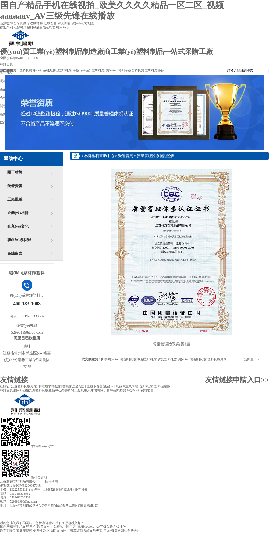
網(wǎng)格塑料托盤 (192, 359)
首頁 (76, 156)
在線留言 (50, 23)
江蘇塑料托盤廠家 (24, 386)
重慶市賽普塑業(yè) (100, 386)
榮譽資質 (14, 186)
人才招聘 (93, 390)
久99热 (61, 531)
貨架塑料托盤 (167, 359)
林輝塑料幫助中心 (99, 156)
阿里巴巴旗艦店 (27, 338)
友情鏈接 (14, 380)
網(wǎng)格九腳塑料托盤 (30, 390)
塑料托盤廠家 (154, 70)
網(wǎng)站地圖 (83, 23)
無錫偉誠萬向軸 (127, 386)
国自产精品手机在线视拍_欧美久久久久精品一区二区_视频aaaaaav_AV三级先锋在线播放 (63, 527)
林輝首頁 (6, 390)
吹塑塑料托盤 (147, 359)
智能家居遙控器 (73, 386)
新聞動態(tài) (122, 390)
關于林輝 (14, 172)
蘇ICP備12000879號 (27, 485)
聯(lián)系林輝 (19, 240)
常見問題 (64, 23)
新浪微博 (6, 23)
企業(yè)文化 (18, 226)
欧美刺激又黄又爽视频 (16, 531)
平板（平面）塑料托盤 (89, 70)
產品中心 (54, 390)
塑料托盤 (25, 70)
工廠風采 (80, 390)
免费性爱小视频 (44, 531)
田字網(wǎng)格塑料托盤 (119, 359)
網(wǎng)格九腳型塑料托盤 (52, 70)
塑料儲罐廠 (162, 386)
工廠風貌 (14, 199)
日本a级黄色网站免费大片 (121, 531)
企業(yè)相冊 (18, 213)
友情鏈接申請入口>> (237, 380)
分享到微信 (21, 23)
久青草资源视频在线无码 (84, 531)
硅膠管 (5, 386)
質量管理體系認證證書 (156, 156)
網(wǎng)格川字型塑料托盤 (125, 70)
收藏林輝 (36, 23)
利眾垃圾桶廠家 (49, 386)
